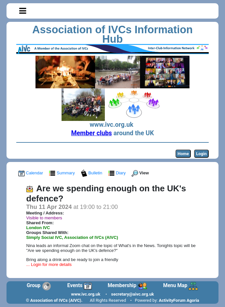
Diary (117, 172)
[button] (22, 11)
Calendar (31, 172)
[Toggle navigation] (23, 11)
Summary (62, 172)
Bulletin (92, 172)
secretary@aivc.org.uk (132, 294)
